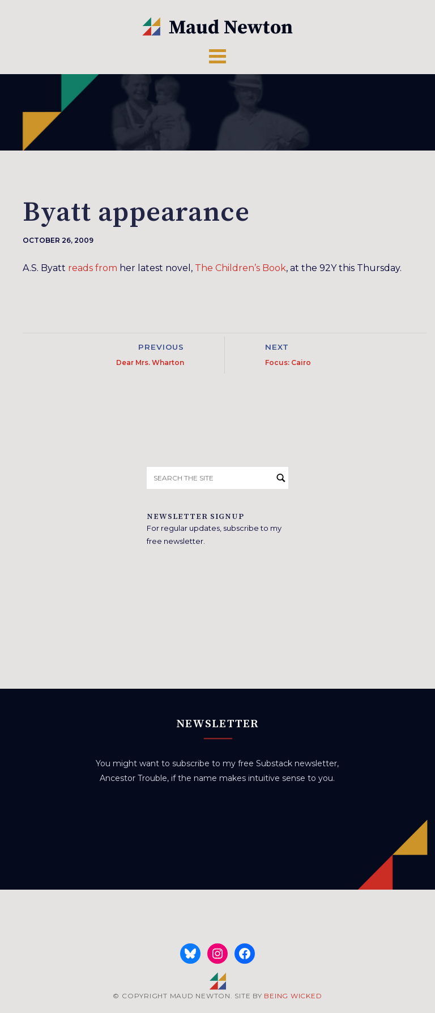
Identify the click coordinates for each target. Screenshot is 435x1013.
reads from (92, 268)
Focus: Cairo (288, 362)
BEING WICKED (293, 995)
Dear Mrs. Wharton (150, 362)
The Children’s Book (240, 268)
